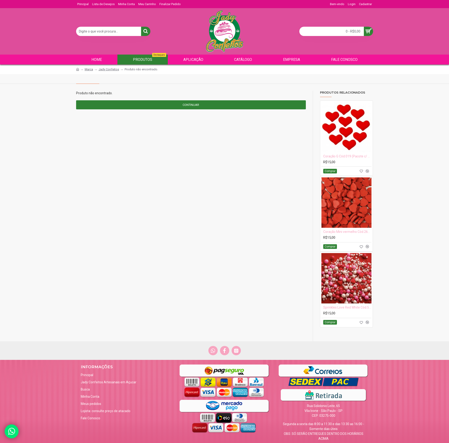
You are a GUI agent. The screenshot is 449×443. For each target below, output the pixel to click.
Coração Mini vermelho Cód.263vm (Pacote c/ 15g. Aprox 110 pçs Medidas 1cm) (347, 232)
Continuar (191, 105)
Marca (89, 69)
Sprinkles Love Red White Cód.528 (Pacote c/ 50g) (347, 307)
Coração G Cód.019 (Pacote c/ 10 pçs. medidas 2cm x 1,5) (347, 156)
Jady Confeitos (109, 69)
